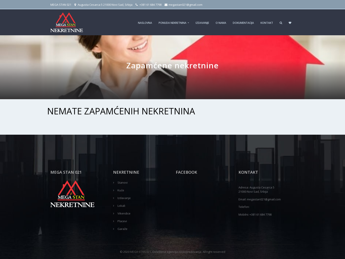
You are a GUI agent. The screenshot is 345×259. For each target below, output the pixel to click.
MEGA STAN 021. (141, 252)
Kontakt (267, 23)
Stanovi (122, 182)
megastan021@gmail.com (183, 5)
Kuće (120, 190)
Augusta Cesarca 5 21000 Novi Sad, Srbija (103, 5)
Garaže (122, 229)
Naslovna (145, 23)
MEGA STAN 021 (60, 5)
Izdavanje (202, 23)
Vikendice (123, 213)
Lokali (121, 206)
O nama (221, 23)
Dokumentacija (243, 23)
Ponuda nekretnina (173, 23)
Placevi (122, 221)
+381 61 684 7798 (148, 5)
